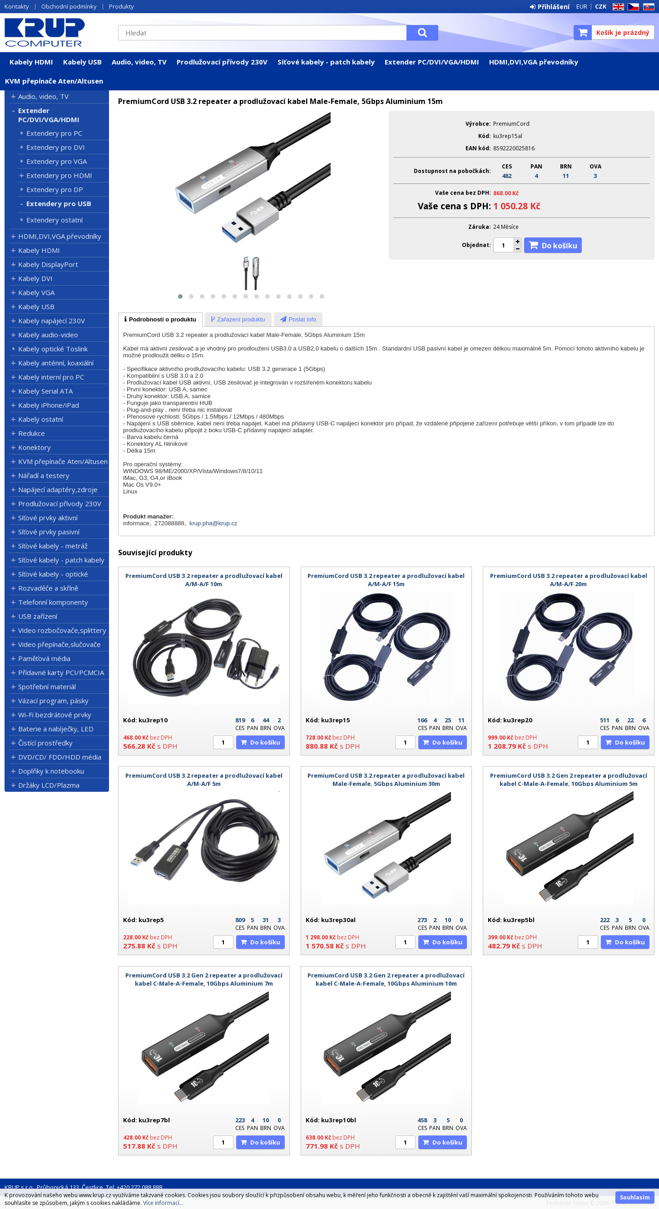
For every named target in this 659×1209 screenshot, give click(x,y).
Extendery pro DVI (55, 147)
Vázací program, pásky (53, 700)
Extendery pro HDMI (59, 175)
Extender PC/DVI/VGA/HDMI (432, 61)
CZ (631, 7)
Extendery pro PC (54, 133)
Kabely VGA (36, 292)
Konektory (34, 447)
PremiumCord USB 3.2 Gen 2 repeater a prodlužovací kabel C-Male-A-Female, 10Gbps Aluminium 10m (386, 979)
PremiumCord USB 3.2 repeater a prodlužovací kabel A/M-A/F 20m (568, 580)
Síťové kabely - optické (53, 573)
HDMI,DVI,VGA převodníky (533, 61)
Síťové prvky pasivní (48, 531)
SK (647, 7)
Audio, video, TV (139, 61)
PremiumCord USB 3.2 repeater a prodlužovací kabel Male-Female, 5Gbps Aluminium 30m (386, 779)
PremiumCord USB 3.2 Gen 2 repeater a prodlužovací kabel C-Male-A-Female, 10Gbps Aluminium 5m (568, 779)
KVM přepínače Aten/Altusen (54, 80)
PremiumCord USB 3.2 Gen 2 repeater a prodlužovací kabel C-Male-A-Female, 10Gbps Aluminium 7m (203, 979)
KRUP (57, 32)
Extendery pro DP (54, 189)
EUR (581, 6)
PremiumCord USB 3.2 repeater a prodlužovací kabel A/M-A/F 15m (386, 580)
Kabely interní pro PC (51, 376)
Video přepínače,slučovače (59, 644)
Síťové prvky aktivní (48, 517)
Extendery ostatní (54, 219)
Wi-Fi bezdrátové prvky (54, 714)
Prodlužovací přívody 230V (222, 61)
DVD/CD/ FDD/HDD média (59, 756)
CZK (600, 6)
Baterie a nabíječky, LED (56, 728)
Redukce (31, 433)
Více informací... (163, 1203)
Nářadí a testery (43, 475)
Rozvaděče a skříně (48, 587)
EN (616, 7)
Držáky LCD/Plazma (48, 785)
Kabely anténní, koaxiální (56, 362)
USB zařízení (37, 616)
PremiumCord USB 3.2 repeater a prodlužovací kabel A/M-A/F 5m (203, 779)
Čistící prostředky (45, 742)
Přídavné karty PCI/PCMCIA (61, 672)
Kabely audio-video (48, 334)
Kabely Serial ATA (45, 390)
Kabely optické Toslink (53, 348)
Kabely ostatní (40, 419)
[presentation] (160, 319)
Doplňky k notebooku (51, 770)
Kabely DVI (35, 278)
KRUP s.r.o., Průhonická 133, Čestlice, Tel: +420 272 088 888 (83, 1187)
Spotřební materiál (47, 686)
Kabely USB (82, 61)
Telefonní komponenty (53, 602)
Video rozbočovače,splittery (62, 630)
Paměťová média (44, 658)
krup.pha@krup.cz (213, 523)
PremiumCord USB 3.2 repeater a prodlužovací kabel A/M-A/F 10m (203, 580)
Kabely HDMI (31, 61)
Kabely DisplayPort (48, 264)
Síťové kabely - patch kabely (326, 61)
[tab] (160, 319)
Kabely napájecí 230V (51, 320)
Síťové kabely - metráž (53, 545)
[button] (180, 296)
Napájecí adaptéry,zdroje (58, 489)
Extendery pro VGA (56, 161)
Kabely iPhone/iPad (48, 405)
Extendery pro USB (58, 203)
